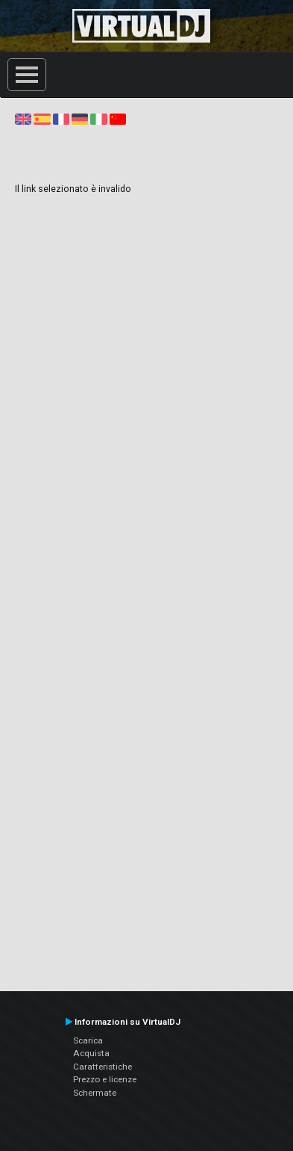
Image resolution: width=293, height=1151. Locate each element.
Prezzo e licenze (104, 1079)
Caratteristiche (102, 1066)
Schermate (94, 1093)
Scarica (88, 1040)
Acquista (91, 1053)
